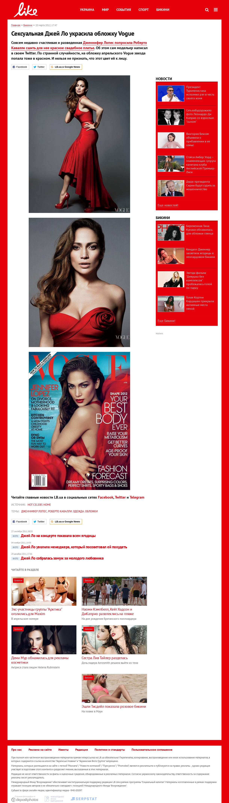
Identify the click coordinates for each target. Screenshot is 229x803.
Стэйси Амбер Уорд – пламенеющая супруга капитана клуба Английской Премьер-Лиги (201, 164)
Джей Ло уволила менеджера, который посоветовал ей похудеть (69, 546)
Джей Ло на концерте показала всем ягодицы (53, 535)
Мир (105, 10)
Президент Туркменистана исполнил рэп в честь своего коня (200, 92)
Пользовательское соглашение (152, 749)
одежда (78, 511)
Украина (87, 10)
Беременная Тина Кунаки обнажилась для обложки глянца (199, 229)
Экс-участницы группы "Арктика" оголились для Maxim (36, 611)
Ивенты (63, 749)
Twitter (120, 497)
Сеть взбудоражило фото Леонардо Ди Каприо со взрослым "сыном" (200, 115)
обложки (91, 511)
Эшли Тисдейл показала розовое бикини (114, 706)
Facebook (105, 497)
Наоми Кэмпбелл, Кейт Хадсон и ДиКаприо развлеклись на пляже (108, 611)
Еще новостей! (168, 205)
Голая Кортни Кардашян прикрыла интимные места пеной (200, 302)
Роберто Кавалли (60, 511)
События (123, 10)
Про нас (16, 749)
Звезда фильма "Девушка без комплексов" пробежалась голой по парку (199, 280)
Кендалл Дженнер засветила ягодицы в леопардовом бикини (200, 253)
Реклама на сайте (40, 749)
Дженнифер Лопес (34, 511)
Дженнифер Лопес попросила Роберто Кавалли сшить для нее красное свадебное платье (79, 45)
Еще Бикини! (166, 321)
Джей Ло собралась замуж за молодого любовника (57, 558)
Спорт (144, 10)
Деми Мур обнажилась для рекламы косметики (40, 660)
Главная (15, 25)
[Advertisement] (42, 700)
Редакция (81, 749)
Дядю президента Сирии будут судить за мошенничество (200, 185)
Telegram (137, 497)
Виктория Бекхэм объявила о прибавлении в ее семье (198, 139)
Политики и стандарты (110, 749)
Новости (164, 78)
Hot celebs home (39, 504)
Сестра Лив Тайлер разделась (104, 657)
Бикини (162, 10)
